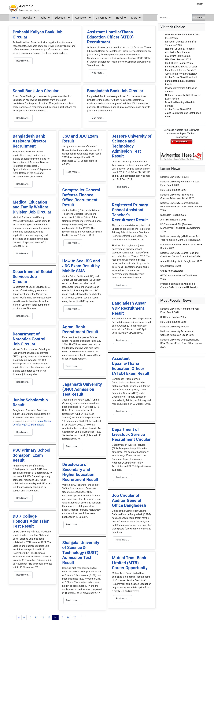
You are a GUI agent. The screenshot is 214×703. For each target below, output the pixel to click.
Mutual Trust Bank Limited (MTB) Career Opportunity (130, 562)
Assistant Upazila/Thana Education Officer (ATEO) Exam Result (130, 366)
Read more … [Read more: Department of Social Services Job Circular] (23, 316)
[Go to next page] (79, 616)
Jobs (43, 17)
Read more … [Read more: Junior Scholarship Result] (23, 432)
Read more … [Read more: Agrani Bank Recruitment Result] (73, 366)
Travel (119, 17)
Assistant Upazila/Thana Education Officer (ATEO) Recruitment (110, 37)
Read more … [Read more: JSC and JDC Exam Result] (73, 172)
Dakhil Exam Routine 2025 (179, 63)
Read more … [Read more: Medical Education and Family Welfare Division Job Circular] (23, 253)
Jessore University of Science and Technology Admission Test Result (132, 146)
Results (27, 17)
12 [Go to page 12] (42, 617)
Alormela (26, 6)
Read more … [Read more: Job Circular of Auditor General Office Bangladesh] (122, 539)
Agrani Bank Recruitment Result (80, 329)
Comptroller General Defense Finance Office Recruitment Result (81, 197)
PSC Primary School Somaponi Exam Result (31, 455)
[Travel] (124, 18)
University (101, 17)
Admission (81, 17)
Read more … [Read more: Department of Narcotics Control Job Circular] (23, 381)
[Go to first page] (11, 616)
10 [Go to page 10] (29, 617)
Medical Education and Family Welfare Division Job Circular (32, 207)
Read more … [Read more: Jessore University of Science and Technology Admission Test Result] (122, 186)
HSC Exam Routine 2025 (178, 59)
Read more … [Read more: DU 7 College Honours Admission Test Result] (23, 574)
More (134, 17)
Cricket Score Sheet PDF (178, 109)
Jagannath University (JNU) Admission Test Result (82, 389)
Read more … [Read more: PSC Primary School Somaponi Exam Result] (23, 498)
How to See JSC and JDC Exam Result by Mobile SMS (81, 265)
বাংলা (200, 4)
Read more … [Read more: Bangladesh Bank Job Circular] (97, 118)
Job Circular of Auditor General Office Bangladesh (129, 500)
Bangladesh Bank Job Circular (115, 90)
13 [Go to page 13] (49, 617)
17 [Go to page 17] (74, 617)
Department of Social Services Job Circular (32, 276)
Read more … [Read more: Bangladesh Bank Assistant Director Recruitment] (23, 184)
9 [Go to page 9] (24, 617)
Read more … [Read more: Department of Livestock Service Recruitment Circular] (122, 477)
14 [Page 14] (55, 617)
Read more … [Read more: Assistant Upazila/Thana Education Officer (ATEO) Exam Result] (122, 411)
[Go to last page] (83, 616)
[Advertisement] (82, 665)
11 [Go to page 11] (36, 617)
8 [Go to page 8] (19, 617)
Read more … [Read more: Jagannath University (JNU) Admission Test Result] (73, 446)
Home (14, 17)
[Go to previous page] (14, 616)
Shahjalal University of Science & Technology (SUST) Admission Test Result (80, 552)
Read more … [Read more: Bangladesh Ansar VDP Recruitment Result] (122, 340)
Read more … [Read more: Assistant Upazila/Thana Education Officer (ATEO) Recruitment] (97, 72)
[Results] (34, 18)
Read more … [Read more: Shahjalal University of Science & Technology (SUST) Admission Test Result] (73, 600)
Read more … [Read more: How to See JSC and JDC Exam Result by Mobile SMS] (73, 308)
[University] (109, 18)
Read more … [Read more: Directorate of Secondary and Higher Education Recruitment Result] (73, 524)
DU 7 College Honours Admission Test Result (31, 521)
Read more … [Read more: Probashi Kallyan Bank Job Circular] (23, 60)
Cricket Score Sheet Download (181, 77)
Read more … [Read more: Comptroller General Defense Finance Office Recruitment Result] (73, 242)
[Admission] (89, 18)
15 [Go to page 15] (61, 617)
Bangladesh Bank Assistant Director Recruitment (29, 141)
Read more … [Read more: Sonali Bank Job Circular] (23, 118)
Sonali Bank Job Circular (36, 90)
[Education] (68, 18)
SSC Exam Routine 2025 (178, 56)
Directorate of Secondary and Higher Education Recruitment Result (80, 472)
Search (199, 17)
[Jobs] (48, 18)
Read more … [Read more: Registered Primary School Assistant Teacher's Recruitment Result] (122, 285)
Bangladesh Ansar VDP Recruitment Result (129, 308)
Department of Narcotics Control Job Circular (29, 339)
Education (60, 17)
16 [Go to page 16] (68, 617)
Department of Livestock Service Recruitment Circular (131, 434)
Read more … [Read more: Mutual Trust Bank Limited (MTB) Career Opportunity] (122, 598)
